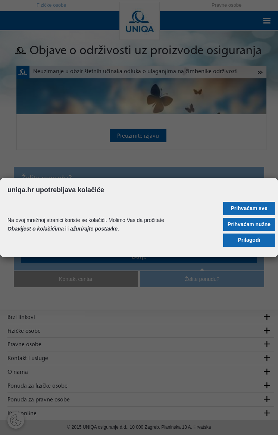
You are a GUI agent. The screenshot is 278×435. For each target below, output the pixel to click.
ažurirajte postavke (94, 229)
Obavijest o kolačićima (35, 229)
